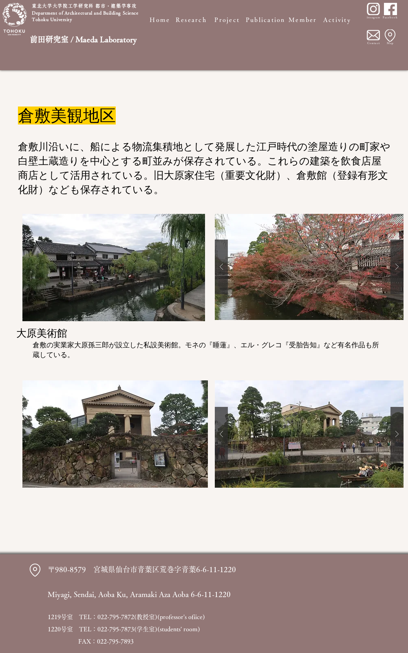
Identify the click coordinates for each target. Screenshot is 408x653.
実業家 (63, 345)
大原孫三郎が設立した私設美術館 (126, 345)
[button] (309, 267)
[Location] (390, 35)
